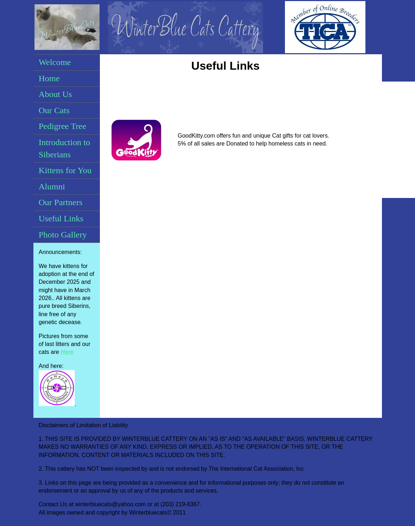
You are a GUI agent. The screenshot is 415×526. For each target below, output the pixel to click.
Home (49, 78)
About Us (55, 94)
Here (67, 352)
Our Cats (54, 110)
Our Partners (61, 202)
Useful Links (61, 218)
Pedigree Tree (63, 126)
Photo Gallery (63, 234)
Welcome (55, 62)
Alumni (52, 186)
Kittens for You (65, 170)
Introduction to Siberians (64, 148)
